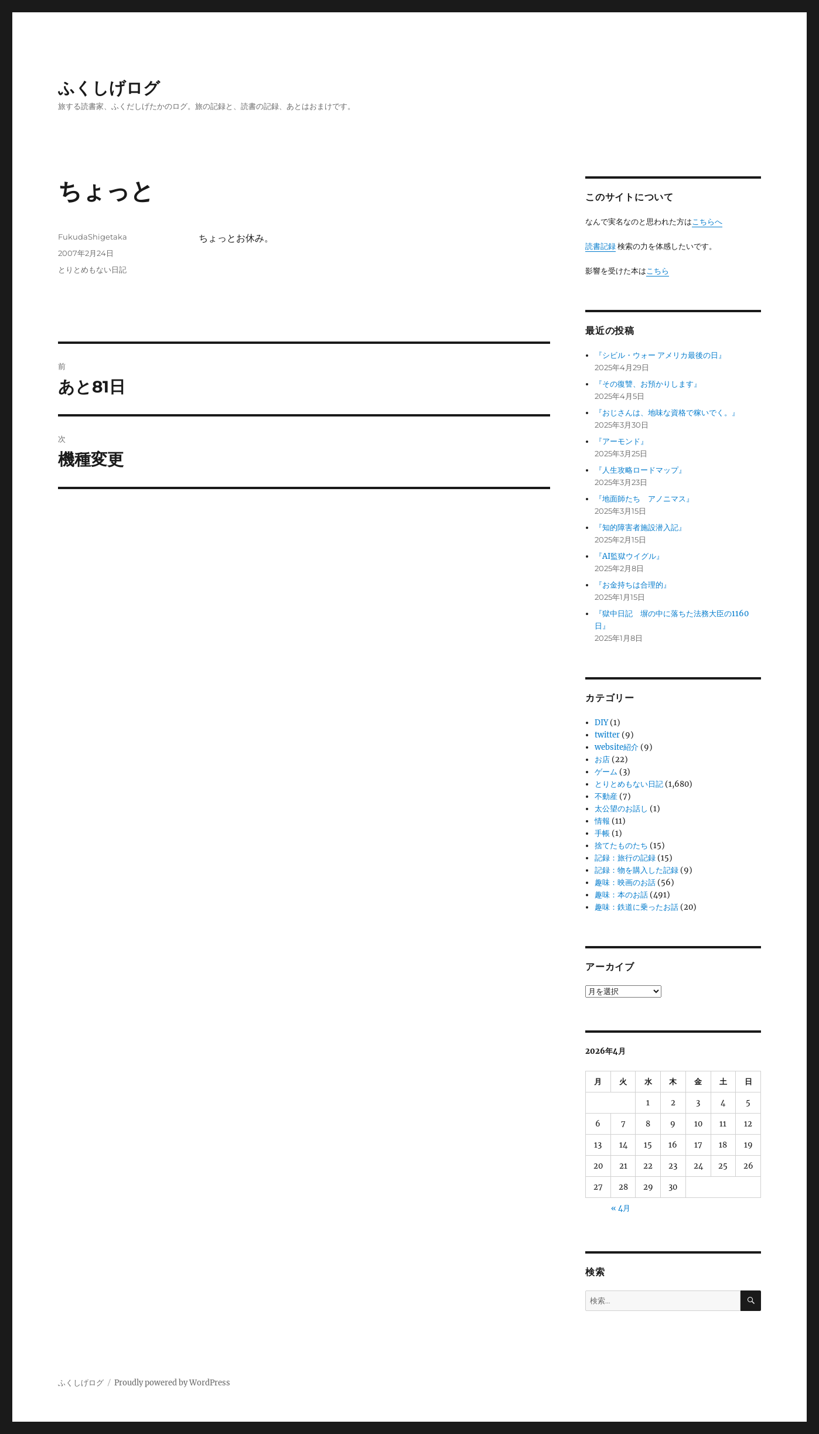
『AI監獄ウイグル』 (629, 556)
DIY (601, 723)
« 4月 (620, 1208)
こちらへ (707, 222)
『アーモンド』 (621, 441)
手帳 (602, 833)
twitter (607, 735)
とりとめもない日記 (92, 269)
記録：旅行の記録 (625, 858)
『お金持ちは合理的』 (633, 585)
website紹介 (617, 747)
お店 (602, 759)
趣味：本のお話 (621, 895)
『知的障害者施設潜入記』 (640, 527)
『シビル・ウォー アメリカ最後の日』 (660, 355)
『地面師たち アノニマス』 (644, 499)
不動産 (606, 796)
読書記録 (600, 246)
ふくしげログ (109, 88)
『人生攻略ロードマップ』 (640, 470)
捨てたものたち (621, 846)
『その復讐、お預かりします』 (648, 384)
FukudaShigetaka (92, 236)
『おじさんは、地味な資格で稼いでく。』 (667, 413)
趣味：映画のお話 (625, 882)
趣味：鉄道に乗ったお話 (636, 907)
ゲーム (606, 772)
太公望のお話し (621, 809)
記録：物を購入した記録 (636, 870)
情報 (602, 821)
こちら (657, 271)
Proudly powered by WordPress (172, 1383)
